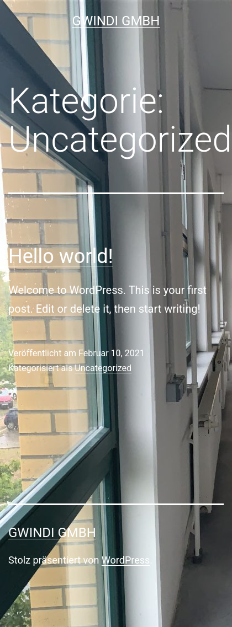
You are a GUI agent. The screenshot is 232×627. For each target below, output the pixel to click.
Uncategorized (103, 368)
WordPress (126, 560)
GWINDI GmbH (116, 21)
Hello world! (60, 256)
